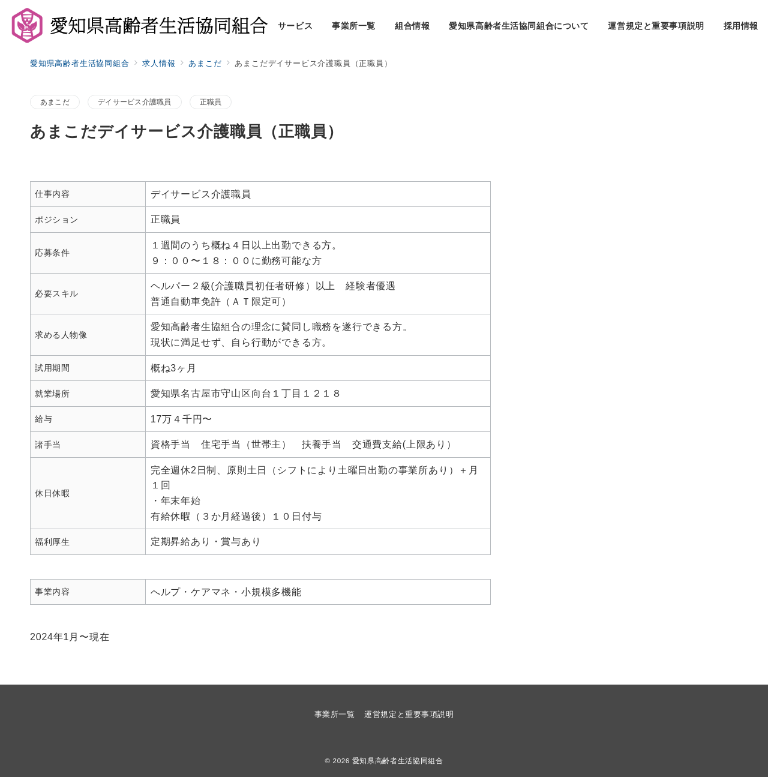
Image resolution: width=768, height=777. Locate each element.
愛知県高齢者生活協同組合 (397, 760)
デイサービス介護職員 (134, 102)
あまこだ (55, 102)
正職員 (211, 102)
